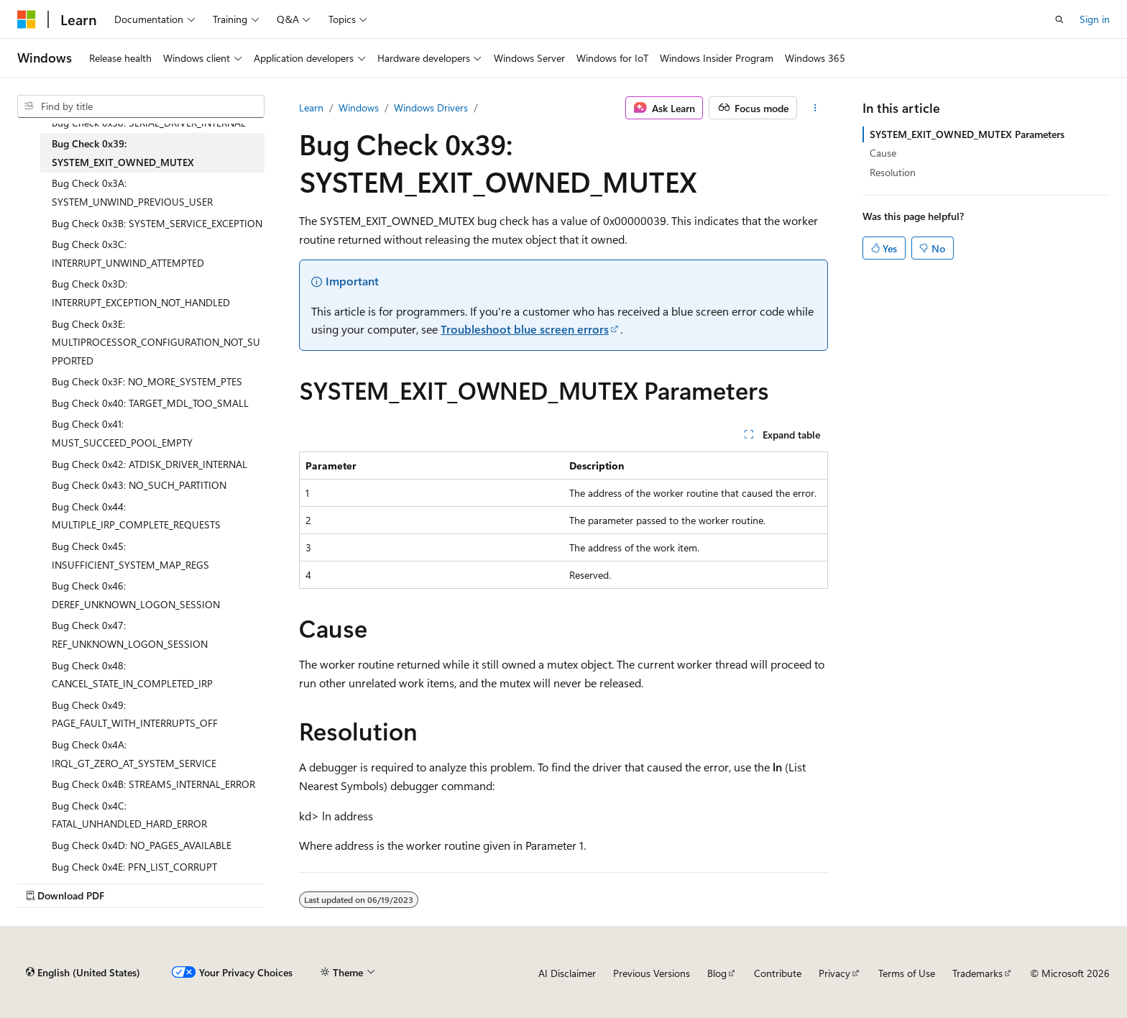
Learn (311, 107)
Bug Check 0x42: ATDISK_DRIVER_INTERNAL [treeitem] (149, 464)
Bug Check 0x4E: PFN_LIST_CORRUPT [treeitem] (134, 866)
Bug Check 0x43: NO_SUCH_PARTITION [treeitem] (139, 485)
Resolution (893, 172)
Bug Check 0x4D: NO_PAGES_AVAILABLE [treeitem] (141, 845)
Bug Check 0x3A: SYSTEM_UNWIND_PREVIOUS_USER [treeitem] (132, 192)
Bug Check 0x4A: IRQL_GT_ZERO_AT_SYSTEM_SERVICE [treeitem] (134, 754)
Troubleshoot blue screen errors (525, 328)
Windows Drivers (431, 107)
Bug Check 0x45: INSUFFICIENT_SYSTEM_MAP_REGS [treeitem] (130, 555)
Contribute (777, 973)
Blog (717, 973)
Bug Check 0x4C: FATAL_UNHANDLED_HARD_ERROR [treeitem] (129, 815)
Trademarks (977, 973)
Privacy (834, 973)
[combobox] (140, 106)
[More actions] (815, 107)
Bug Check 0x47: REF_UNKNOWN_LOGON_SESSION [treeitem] (130, 634)
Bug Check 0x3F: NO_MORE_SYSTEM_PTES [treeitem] (147, 381)
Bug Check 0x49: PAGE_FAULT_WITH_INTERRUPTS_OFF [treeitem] (135, 714)
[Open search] (1059, 19)
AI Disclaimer (567, 973)
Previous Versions (651, 973)
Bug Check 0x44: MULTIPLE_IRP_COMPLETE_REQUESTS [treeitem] (136, 516)
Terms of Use (906, 973)
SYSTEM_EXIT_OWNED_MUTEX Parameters (967, 134)
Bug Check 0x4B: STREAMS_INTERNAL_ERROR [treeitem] (153, 784)
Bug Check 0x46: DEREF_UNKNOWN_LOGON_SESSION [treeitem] (136, 595)
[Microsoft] (26, 19)
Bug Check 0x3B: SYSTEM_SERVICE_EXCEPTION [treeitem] (157, 223)
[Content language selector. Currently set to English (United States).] (83, 972)
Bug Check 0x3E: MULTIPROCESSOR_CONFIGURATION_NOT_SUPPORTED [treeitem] (156, 342)
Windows (359, 107)
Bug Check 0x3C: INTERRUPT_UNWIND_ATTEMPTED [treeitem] (128, 253)
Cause (883, 153)
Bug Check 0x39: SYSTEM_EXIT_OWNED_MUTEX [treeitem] (123, 153)
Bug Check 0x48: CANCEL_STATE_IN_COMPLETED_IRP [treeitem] (132, 675)
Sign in (1095, 19)
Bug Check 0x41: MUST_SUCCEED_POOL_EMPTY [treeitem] (122, 433)
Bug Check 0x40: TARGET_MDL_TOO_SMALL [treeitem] (150, 403)
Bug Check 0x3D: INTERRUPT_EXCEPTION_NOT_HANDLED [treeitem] (141, 293)
